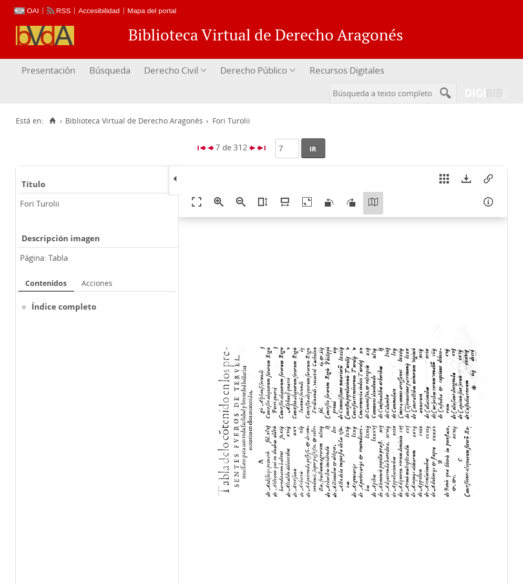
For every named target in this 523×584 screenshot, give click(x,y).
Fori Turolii (39, 203)
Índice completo (64, 306)
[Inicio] (52, 121)
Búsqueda (109, 70)
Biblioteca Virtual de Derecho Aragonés (134, 121)
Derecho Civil (171, 70)
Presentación (48, 70)
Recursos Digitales (347, 70)
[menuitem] (49, 71)
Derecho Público (253, 70)
